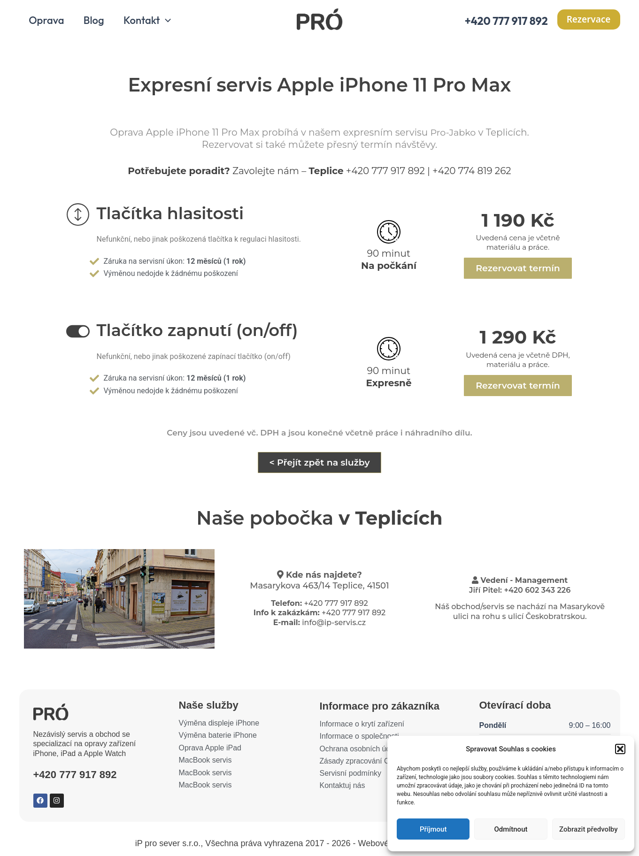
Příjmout (433, 829)
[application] (168, 22)
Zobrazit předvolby (588, 829)
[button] (620, 749)
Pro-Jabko (453, 134)
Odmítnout (511, 829)
